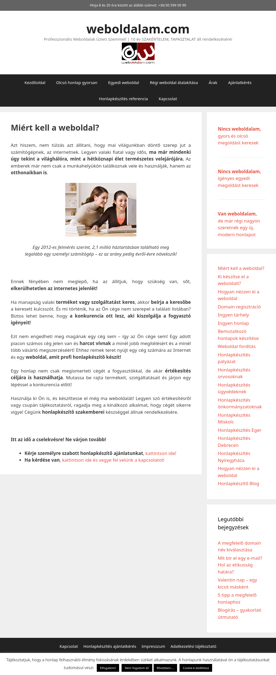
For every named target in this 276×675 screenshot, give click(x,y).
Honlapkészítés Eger (239, 430)
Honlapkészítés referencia (123, 98)
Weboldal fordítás (237, 346)
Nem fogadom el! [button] (137, 668)
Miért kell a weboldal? (241, 268)
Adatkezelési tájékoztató (193, 646)
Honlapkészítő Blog (238, 483)
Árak (213, 82)
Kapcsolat (168, 98)
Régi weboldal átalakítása (174, 82)
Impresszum (153, 646)
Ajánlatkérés (239, 82)
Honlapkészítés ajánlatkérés (109, 646)
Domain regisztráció (239, 307)
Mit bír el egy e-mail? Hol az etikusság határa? (240, 565)
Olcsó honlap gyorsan (76, 82)
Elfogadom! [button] (108, 668)
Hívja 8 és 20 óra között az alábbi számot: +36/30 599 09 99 (138, 5)
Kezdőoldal (35, 82)
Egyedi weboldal (123, 82)
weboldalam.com (138, 28)
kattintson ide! (161, 453)
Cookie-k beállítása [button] (196, 668)
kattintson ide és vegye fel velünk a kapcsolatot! (113, 460)
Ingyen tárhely (233, 315)
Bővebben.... (165, 668)
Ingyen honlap (233, 323)
